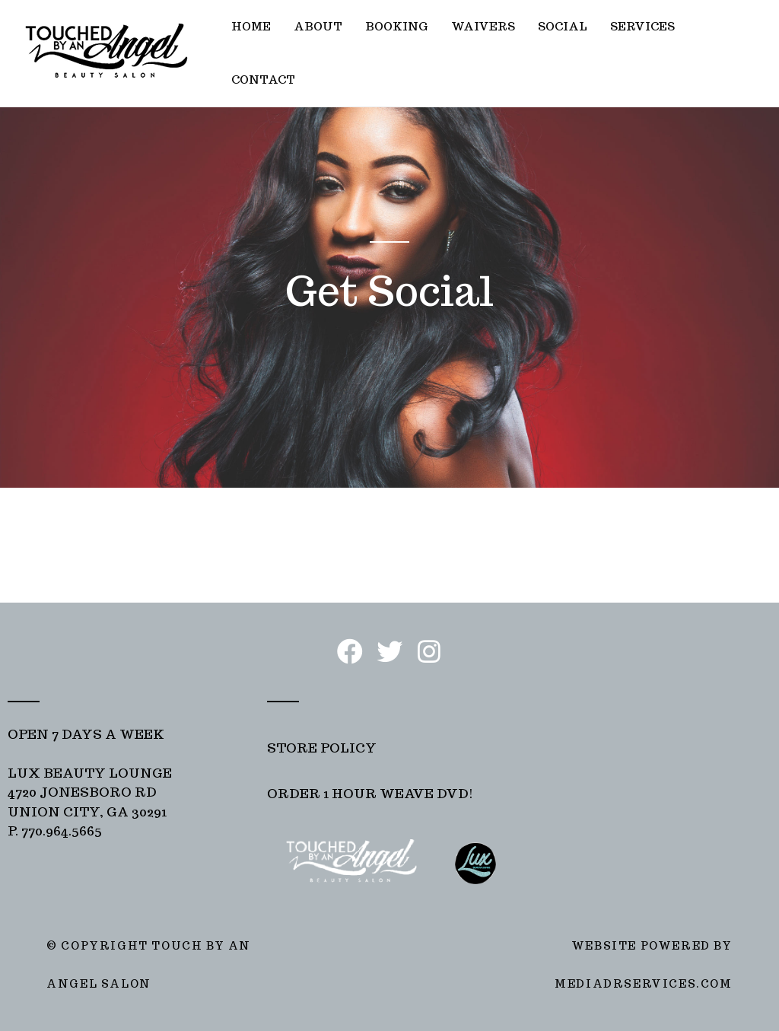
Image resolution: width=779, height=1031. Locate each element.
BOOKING (396, 26)
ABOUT (318, 26)
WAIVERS (483, 26)
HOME (251, 26)
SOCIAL (562, 26)
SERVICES (642, 26)
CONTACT (263, 79)
